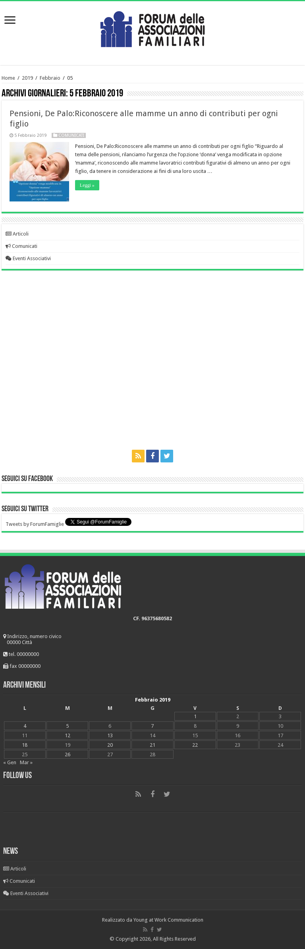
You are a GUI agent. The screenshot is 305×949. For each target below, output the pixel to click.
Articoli (17, 234)
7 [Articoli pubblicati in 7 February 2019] (152, 726)
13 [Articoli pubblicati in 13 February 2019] (110, 735)
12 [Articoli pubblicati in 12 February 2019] (67, 735)
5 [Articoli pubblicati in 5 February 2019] (67, 726)
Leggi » (87, 185)
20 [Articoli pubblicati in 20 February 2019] (110, 745)
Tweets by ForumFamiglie (35, 524)
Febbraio (50, 78)
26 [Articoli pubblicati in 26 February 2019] (67, 754)
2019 (27, 78)
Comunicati (71, 135)
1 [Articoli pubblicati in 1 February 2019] (195, 716)
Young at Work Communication (168, 920)
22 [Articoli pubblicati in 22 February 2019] (195, 745)
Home (8, 78)
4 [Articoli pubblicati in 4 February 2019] (24, 726)
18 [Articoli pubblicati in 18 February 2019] (24, 745)
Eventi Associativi (28, 258)
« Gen (9, 762)
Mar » (26, 762)
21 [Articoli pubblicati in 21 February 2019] (152, 745)
